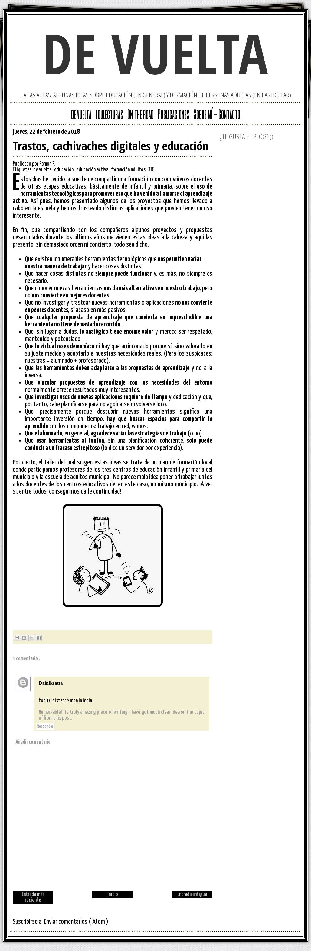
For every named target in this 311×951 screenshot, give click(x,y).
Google (178, 133)
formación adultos (128, 169)
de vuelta (155, 53)
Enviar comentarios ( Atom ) (76, 921)
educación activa (92, 169)
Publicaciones (173, 113)
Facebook (207, 133)
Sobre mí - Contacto (217, 113)
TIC (151, 169)
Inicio (112, 894)
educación (64, 169)
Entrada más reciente (33, 897)
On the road (140, 113)
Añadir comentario (33, 742)
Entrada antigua (192, 894)
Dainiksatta (51, 683)
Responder (45, 726)
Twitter (188, 133)
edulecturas (109, 113)
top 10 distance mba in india (65, 700)
